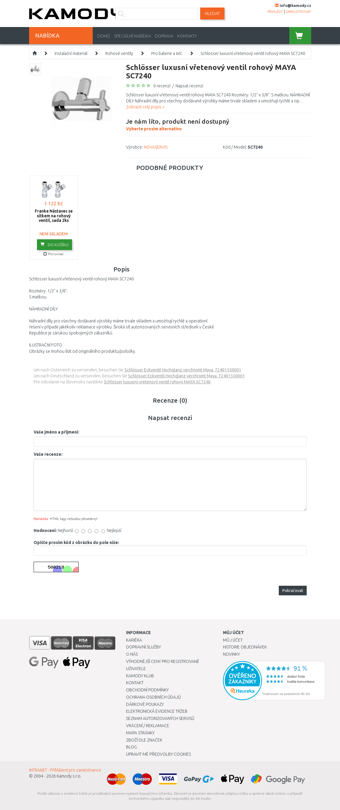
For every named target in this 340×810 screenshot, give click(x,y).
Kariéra (134, 640)
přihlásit (275, 12)
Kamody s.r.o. (69, 776)
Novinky (231, 654)
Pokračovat (292, 590)
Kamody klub (140, 675)
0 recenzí (161, 85)
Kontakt (134, 682)
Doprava (164, 36)
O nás (132, 654)
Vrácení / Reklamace (147, 725)
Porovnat (54, 254)
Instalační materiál (71, 53)
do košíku (54, 244)
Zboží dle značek (144, 740)
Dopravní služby (143, 647)
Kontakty (187, 36)
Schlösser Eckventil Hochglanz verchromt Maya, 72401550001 (183, 369)
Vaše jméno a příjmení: (56, 432)
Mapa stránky (140, 732)
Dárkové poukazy (145, 704)
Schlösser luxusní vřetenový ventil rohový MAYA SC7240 (252, 53)
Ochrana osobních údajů (153, 697)
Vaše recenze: (48, 454)
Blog (131, 747)
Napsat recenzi (189, 85)
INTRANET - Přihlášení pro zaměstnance (65, 770)
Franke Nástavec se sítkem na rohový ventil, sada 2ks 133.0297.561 (54, 218)
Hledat (212, 13)
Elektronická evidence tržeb (157, 711)
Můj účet (232, 640)
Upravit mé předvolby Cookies (158, 754)
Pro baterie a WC (166, 53)
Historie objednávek (245, 647)
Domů (103, 36)
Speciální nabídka (132, 36)
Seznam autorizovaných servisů (160, 718)
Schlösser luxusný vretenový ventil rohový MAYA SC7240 (157, 381)
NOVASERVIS (155, 147)
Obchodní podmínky (147, 690)
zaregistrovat (298, 12)
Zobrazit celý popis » (145, 106)
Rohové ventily (119, 53)
